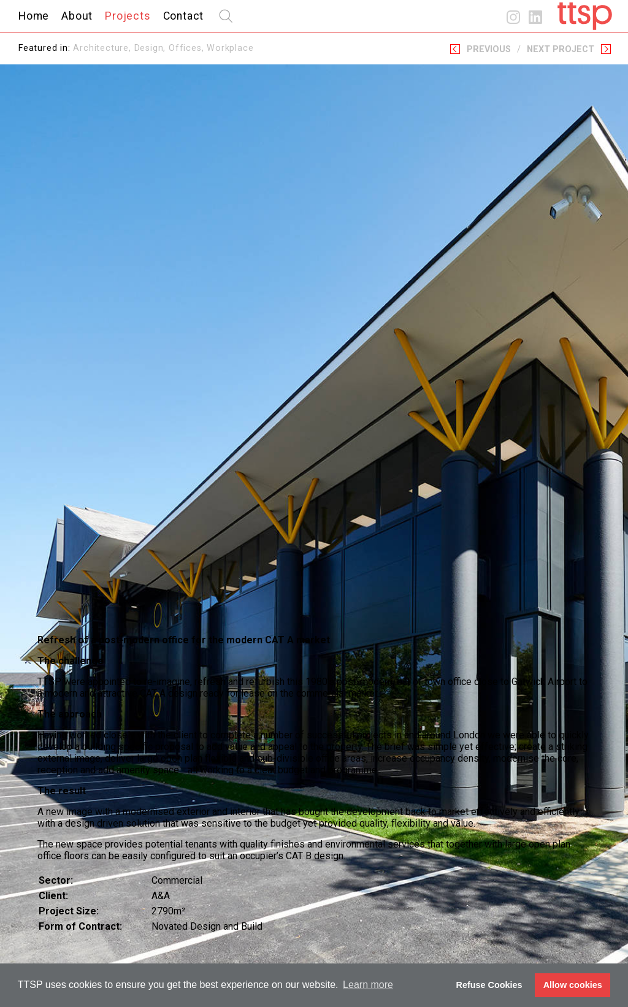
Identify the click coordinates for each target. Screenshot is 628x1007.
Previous (489, 49)
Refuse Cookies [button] (489, 985)
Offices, (188, 48)
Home (33, 16)
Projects (127, 16)
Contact (183, 16)
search (225, 16)
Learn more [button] (368, 984)
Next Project (560, 49)
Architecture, (103, 48)
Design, (151, 48)
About (77, 16)
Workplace (230, 48)
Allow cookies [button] (572, 985)
